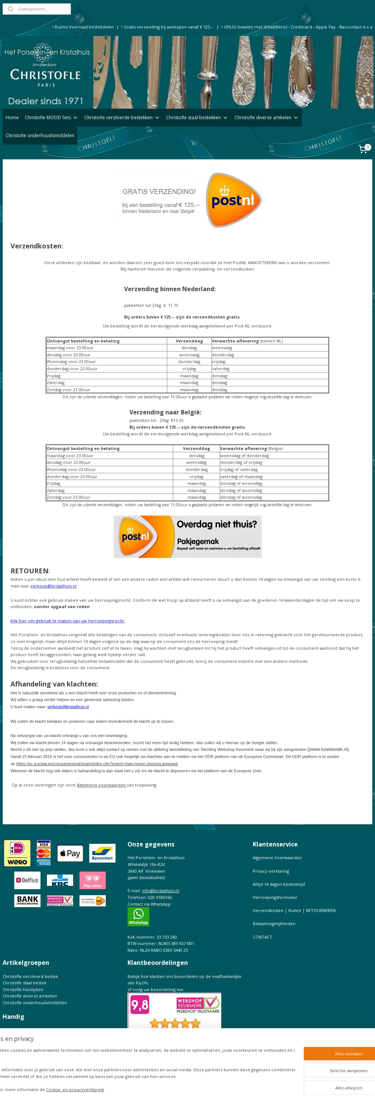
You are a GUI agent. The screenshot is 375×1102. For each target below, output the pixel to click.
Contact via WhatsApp (149, 904)
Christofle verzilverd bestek (30, 976)
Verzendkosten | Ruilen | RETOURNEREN (294, 910)
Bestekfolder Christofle (26, 1036)
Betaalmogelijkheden (274, 923)
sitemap (192, 1088)
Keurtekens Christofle (24, 1056)
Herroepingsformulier (275, 897)
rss (208, 1088)
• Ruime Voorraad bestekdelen (83, 27)
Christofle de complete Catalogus (36, 1043)
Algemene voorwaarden (102, 785)
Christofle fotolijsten (23, 989)
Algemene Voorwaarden (277, 857)
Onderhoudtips (18, 1030)
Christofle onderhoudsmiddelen (40, 135)
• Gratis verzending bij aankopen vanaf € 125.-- (167, 27)
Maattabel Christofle (23, 1050)
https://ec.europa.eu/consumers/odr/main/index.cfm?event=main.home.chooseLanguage (97, 763)
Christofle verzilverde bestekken (122, 117)
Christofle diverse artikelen (266, 117)
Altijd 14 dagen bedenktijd (279, 884)
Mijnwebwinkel (302, 1088)
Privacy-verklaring (271, 871)
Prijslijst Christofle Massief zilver (35, 1063)
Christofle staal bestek (24, 982)
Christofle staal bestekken (197, 117)
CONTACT (262, 937)
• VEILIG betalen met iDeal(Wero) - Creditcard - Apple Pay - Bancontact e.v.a (296, 27)
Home (12, 117)
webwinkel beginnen (237, 1088)
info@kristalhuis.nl (160, 890)
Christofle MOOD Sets (51, 117)
